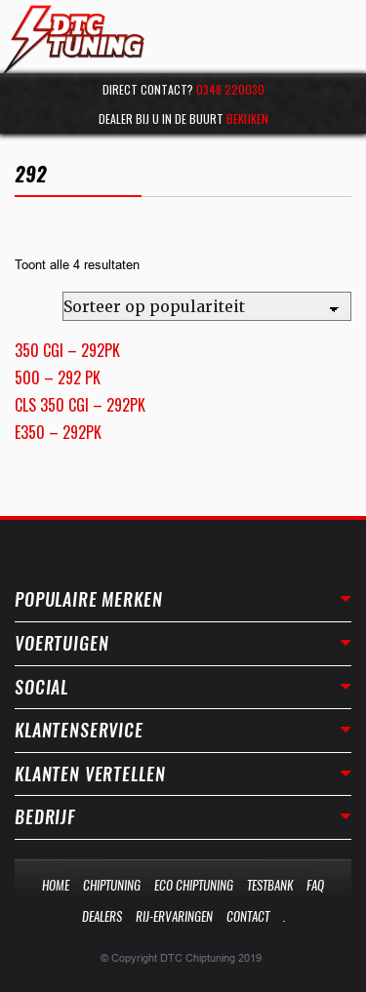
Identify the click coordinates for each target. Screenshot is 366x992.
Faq (315, 885)
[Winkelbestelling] (206, 306)
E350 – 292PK (58, 432)
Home (55, 885)
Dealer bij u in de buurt (183, 118)
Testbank (270, 885)
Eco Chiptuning (193, 885)
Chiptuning (112, 885)
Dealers (102, 916)
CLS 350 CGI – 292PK (80, 405)
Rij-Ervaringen (174, 916)
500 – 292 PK (58, 377)
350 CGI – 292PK (67, 350)
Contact (247, 916)
